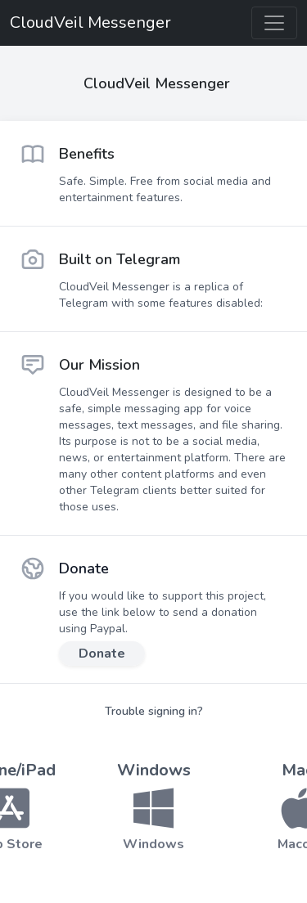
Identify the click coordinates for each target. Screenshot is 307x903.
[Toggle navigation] (274, 23)
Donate (102, 654)
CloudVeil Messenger (90, 22)
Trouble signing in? (154, 711)
